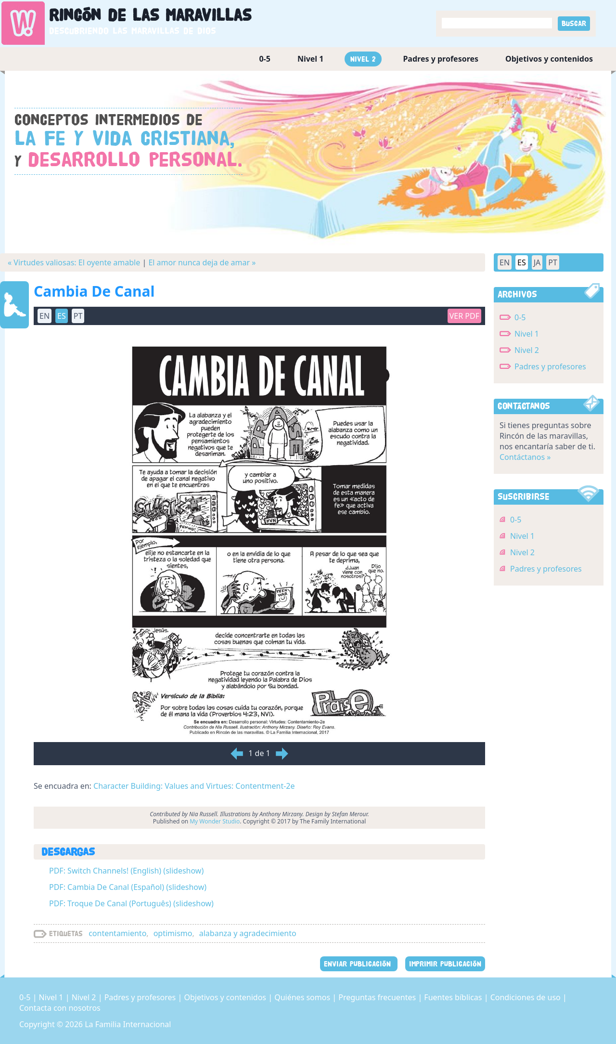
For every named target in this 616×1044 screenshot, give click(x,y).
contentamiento (117, 933)
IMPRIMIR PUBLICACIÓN (445, 963)
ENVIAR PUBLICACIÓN (359, 963)
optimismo (173, 933)
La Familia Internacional (128, 1024)
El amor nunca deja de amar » (202, 262)
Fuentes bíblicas (454, 997)
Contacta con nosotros (60, 1008)
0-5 (264, 58)
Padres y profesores (440, 58)
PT (78, 316)
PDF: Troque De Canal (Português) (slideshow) (131, 903)
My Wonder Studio (215, 821)
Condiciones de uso (526, 997)
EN (44, 316)
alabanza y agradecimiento (247, 933)
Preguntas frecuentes (378, 997)
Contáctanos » (525, 457)
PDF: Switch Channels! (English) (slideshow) (126, 870)
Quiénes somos (303, 997)
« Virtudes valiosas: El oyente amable (74, 262)
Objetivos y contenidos (549, 58)
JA (537, 262)
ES (61, 316)
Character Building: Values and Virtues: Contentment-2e (194, 786)
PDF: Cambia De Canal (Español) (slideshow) (127, 887)
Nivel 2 (363, 59)
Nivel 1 (310, 58)
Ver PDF (464, 316)
